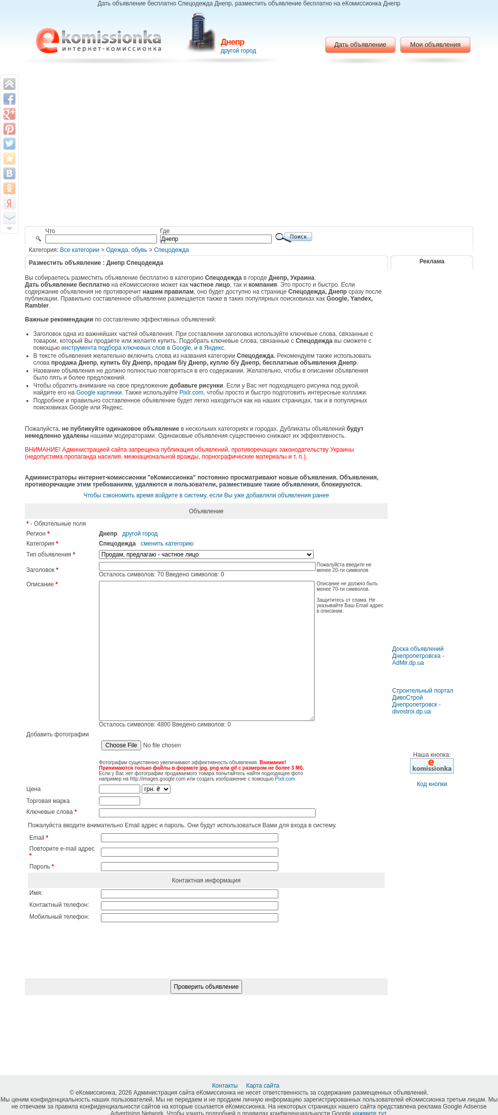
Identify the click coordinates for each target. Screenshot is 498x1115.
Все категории (79, 249)
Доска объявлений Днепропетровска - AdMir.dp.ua (418, 655)
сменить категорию (167, 543)
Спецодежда (171, 249)
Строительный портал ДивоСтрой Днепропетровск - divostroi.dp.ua (422, 701)
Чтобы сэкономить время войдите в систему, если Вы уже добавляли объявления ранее (206, 495)
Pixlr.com (191, 392)
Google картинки (99, 392)
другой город (238, 50)
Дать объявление (360, 44)
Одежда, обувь (126, 249)
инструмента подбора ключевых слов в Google (126, 347)
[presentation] (206, 987)
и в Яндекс (209, 347)
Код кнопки (432, 784)
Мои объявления (435, 44)
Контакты (226, 1085)
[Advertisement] (249, 146)
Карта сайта (263, 1085)
